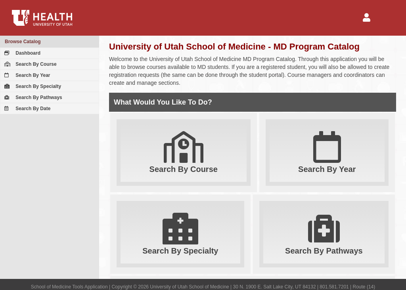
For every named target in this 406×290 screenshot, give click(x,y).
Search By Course (29, 64)
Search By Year (26, 75)
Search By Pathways (32, 97)
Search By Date (26, 108)
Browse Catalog (23, 41)
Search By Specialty (31, 86)
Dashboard (21, 53)
